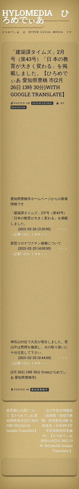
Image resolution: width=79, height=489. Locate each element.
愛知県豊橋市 (39, 389)
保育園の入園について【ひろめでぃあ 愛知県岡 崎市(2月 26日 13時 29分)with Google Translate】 (22, 420)
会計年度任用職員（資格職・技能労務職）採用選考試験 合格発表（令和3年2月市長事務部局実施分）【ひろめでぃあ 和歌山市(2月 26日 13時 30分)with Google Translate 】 (56, 430)
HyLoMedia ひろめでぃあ (35, 16)
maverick (18, 107)
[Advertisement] (39, 156)
